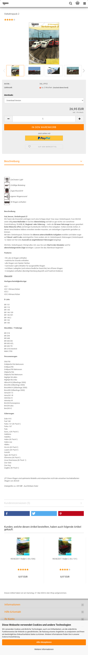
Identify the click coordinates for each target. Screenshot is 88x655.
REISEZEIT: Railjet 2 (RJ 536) (23, 559)
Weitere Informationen (43, 649)
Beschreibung (11, 161)
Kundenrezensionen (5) (17, 503)
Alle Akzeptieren (44, 642)
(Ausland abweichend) (60, 88)
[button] (17, 513)
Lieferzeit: (8, 87)
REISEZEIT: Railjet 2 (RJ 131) (65, 559)
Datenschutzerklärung (11, 637)
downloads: (8, 95)
